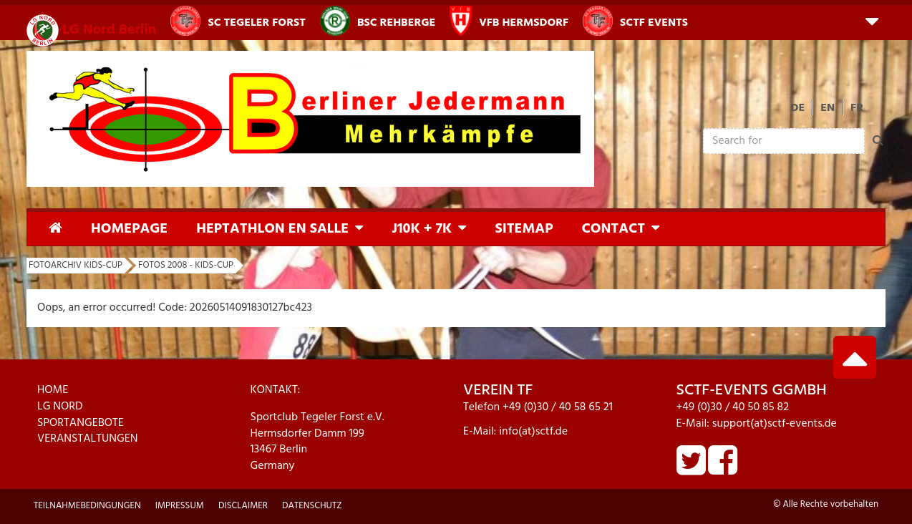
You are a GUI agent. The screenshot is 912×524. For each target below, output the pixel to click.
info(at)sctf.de (533, 431)
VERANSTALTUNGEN (87, 439)
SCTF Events (635, 21)
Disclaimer (243, 505)
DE (798, 108)
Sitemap (524, 229)
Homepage (129, 229)
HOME (52, 390)
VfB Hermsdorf (509, 21)
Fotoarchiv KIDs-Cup (75, 265)
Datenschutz (312, 505)
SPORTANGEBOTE (80, 423)
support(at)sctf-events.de (774, 423)
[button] (872, 20)
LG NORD (60, 406)
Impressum (179, 505)
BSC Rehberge (377, 21)
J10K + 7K (422, 229)
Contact (613, 229)
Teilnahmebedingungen (87, 505)
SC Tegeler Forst (237, 21)
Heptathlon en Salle (272, 229)
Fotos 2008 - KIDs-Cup (185, 265)
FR (856, 108)
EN (827, 108)
